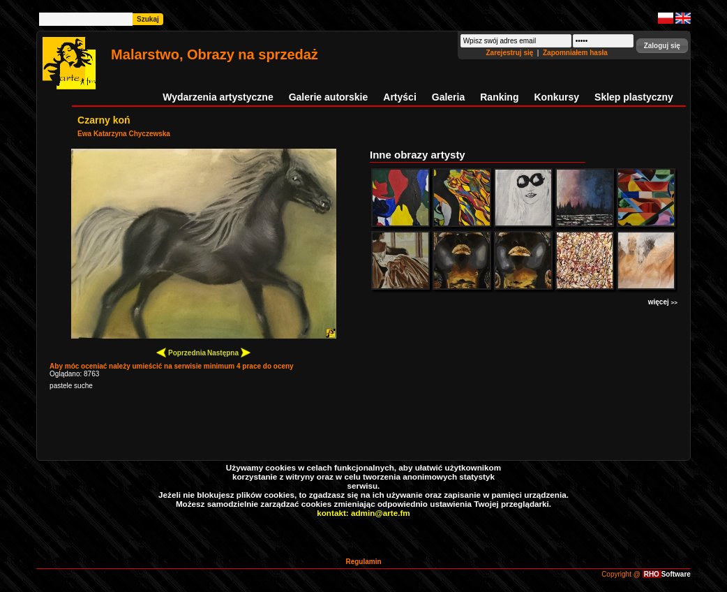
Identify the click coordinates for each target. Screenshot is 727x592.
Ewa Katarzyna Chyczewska (123, 134)
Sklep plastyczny (633, 97)
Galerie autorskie (328, 97)
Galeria (448, 97)
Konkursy (556, 97)
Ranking (499, 97)
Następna (228, 352)
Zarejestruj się (510, 53)
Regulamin (363, 561)
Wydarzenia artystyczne (218, 97)
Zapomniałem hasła (575, 53)
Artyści (399, 97)
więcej (662, 302)
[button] (662, 45)
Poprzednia (181, 352)
